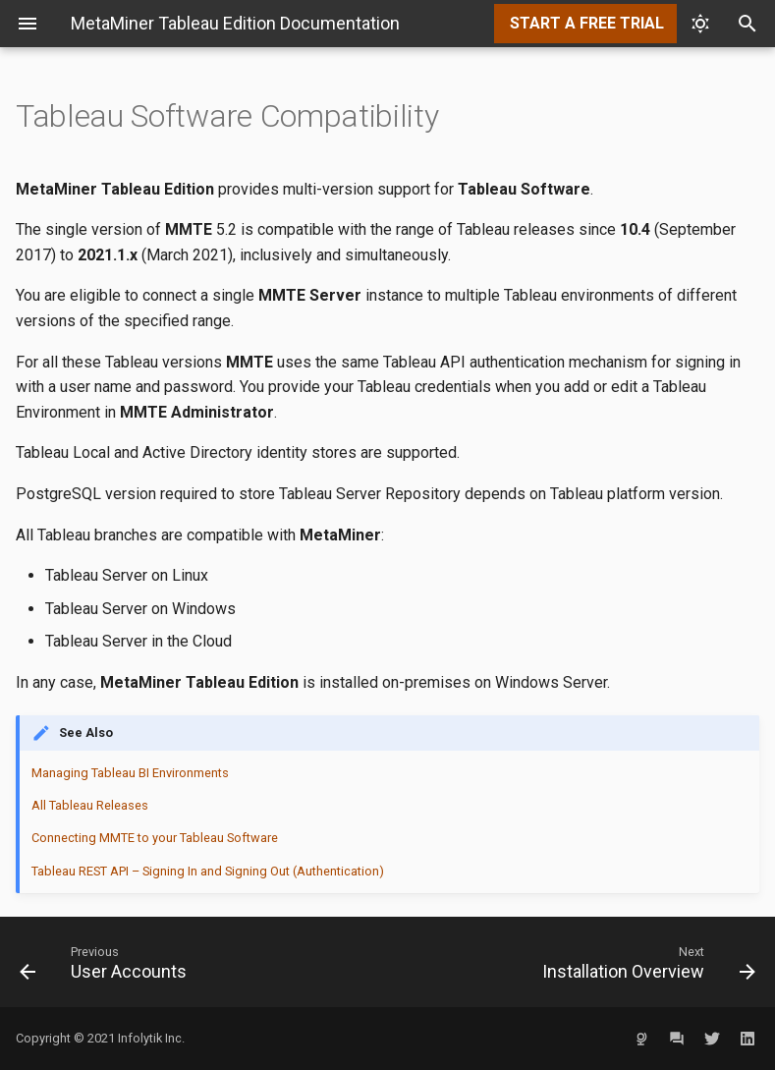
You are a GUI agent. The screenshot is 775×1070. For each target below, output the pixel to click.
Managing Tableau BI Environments (130, 772)
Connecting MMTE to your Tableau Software (154, 837)
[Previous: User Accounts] (196, 962)
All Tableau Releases (89, 805)
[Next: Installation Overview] (580, 962)
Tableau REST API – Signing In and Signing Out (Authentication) (207, 871)
